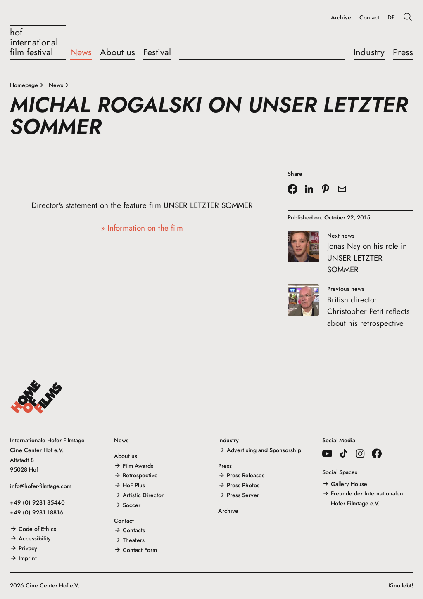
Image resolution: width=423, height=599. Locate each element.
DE (391, 17)
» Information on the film (142, 227)
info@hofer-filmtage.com (40, 486)
